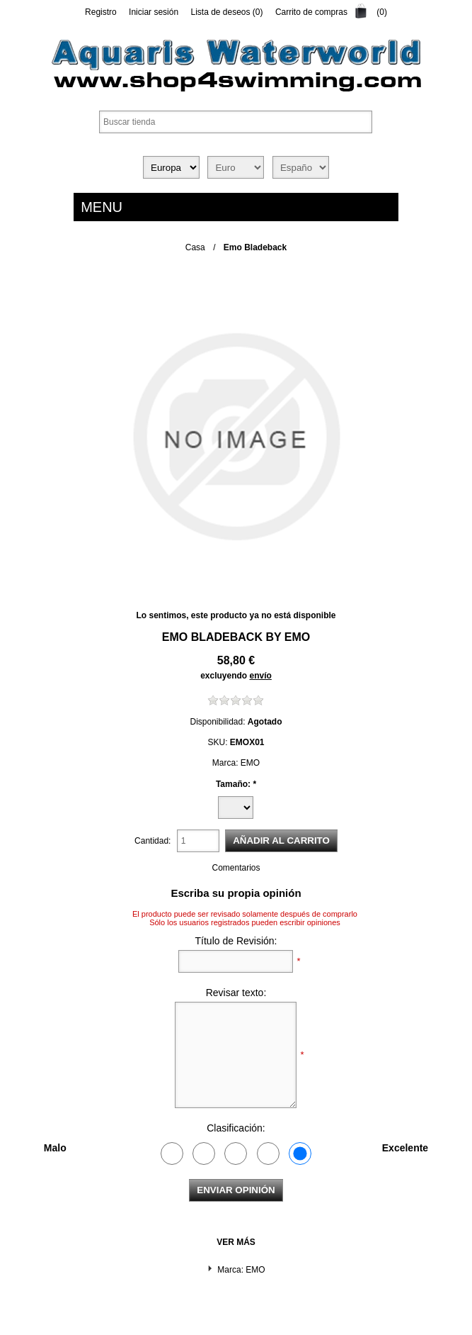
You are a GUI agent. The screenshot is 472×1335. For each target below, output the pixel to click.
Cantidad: (152, 841)
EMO (297, 637)
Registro (101, 12)
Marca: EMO (241, 1270)
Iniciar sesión (153, 12)
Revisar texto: (236, 992)
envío (261, 676)
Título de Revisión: (236, 940)
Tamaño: (234, 784)
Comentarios (236, 868)
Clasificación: (236, 1128)
